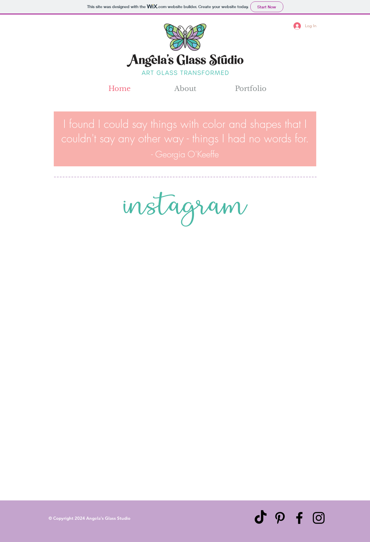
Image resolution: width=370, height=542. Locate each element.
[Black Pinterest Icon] (280, 518)
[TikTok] (261, 518)
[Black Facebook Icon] (299, 518)
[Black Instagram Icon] (319, 518)
